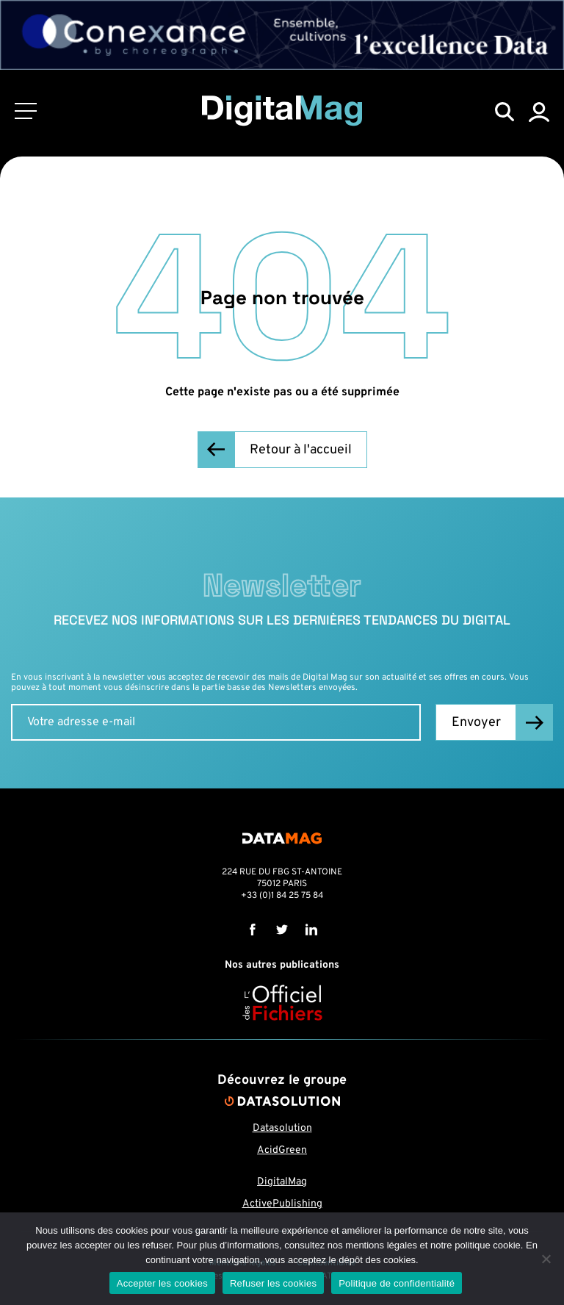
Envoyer (476, 722)
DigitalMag (282, 1182)
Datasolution (282, 1128)
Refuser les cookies (273, 1283)
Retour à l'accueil (301, 450)
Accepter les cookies (162, 1283)
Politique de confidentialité (397, 1283)
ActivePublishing (282, 1204)
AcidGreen (282, 1150)
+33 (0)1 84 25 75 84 (282, 896)
